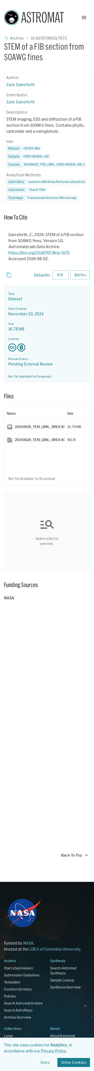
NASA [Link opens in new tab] (28, 943)
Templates (12, 982)
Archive (17, 38)
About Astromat (62, 1036)
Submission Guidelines (22, 975)
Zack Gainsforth (20, 84)
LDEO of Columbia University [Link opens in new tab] (54, 949)
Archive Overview (17, 1017)
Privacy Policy (53, 1050)
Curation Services (18, 989)
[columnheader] (34, 413)
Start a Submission (18, 968)
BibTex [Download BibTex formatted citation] (80, 275)
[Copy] (9, 275)
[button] (28, 157)
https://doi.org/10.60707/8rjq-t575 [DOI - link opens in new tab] (38, 252)
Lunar (8, 1036)
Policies (10, 996)
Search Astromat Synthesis (63, 970)
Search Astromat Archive (23, 1003)
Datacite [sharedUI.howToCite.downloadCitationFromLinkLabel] (41, 274)
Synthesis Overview (65, 987)
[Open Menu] (84, 18)
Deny (45, 1062)
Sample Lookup (62, 980)
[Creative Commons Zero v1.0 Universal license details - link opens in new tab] (47, 347)
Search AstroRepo (18, 1010)
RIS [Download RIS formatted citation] (60, 275)
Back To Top (74, 855)
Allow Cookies (73, 1062)
